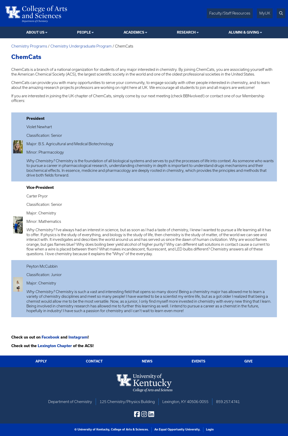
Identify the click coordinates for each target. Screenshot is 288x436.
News (147, 361)
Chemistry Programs (29, 46)
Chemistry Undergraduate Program (81, 46)
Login (210, 429)
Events (198, 361)
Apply (41, 361)
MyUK (264, 13)
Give (248, 361)
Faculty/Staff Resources (229, 13)
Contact (94, 361)
